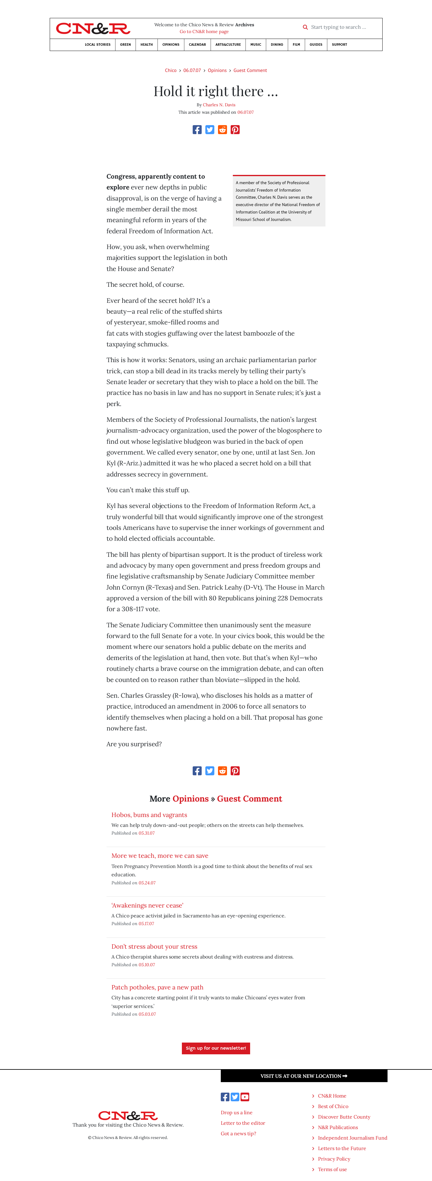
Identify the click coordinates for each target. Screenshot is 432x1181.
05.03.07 (147, 1014)
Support (339, 44)
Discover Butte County (344, 1117)
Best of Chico (333, 1106)
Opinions (170, 44)
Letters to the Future (342, 1148)
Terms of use (332, 1169)
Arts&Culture (228, 44)
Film (296, 44)
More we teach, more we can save (159, 855)
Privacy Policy (334, 1159)
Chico (171, 70)
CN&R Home (332, 1096)
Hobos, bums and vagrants (149, 815)
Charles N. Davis (219, 105)
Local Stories (98, 44)
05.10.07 (147, 964)
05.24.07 (147, 883)
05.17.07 (146, 923)
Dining (277, 44)
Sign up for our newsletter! (216, 1048)
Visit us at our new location (304, 1076)
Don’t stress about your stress (154, 946)
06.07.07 (192, 70)
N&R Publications (338, 1127)
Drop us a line (237, 1112)
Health (147, 44)
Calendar (197, 44)
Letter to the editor (243, 1123)
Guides (316, 44)
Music (255, 44)
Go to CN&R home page (204, 31)
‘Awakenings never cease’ (147, 905)
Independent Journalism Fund (353, 1138)
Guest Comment (250, 70)
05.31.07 (147, 833)
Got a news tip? (238, 1133)
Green (125, 44)
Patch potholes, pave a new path (157, 987)
